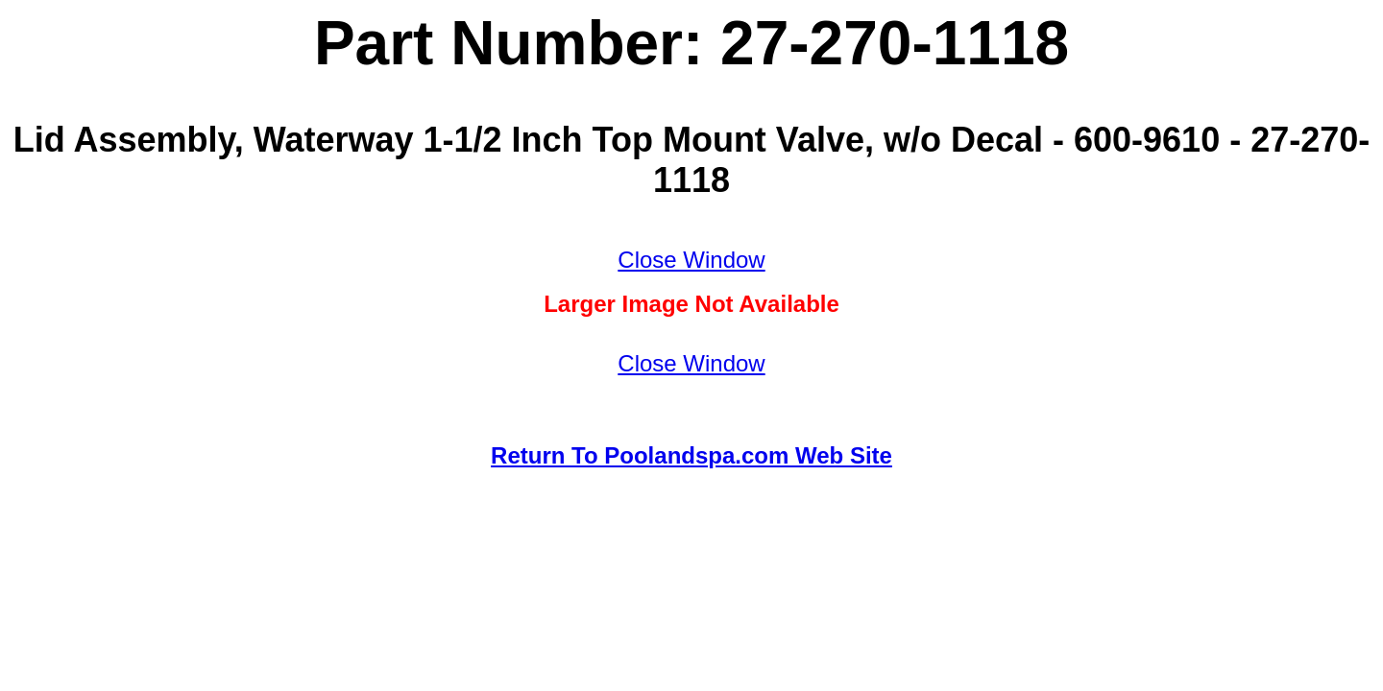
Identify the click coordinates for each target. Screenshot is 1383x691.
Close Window (691, 260)
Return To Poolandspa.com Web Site (691, 455)
